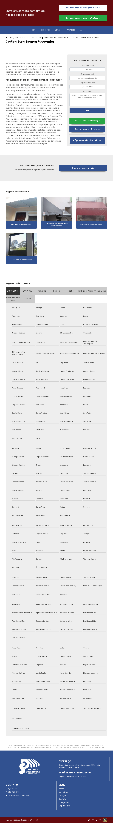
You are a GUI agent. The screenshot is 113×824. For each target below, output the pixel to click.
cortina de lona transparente (56, 39)
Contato (71, 30)
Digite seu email (87, 75)
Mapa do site (64, 807)
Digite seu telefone (87, 83)
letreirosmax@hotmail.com (17, 796)
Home (33, 30)
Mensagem (87, 92)
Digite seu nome (87, 66)
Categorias (20, 39)
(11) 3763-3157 (12, 790)
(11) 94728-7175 (12, 793)
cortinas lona (35, 39)
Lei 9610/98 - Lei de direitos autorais (92, 748)
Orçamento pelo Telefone (87, 130)
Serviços (59, 30)
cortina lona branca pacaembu (86, 39)
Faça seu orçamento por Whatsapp (83, 19)
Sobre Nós (45, 30)
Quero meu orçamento (83, 169)
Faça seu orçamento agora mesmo (83, 8)
